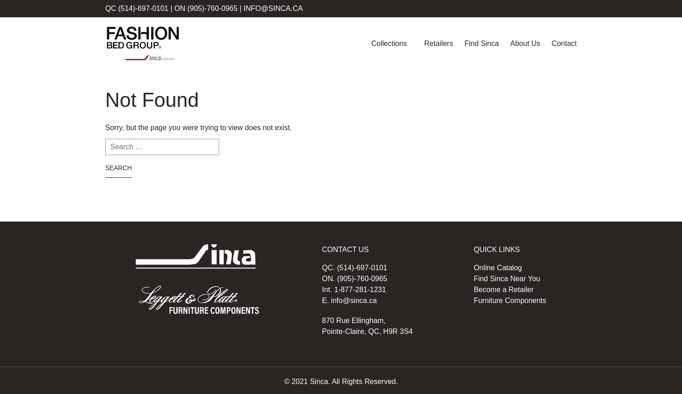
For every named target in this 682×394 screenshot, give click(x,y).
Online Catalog (498, 268)
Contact (564, 43)
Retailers (438, 43)
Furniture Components (510, 300)
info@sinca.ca (273, 8)
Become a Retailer (504, 289)
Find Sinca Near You (507, 279)
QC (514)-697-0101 (137, 8)
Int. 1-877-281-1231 (354, 289)
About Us (525, 43)
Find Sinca (481, 43)
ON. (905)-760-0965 (354, 279)
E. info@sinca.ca (349, 300)
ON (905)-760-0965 (206, 8)
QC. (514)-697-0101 (354, 268)
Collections (389, 43)
